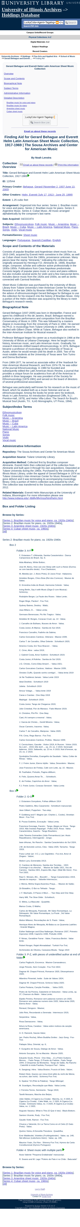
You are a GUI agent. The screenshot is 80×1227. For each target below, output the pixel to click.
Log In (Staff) (40, 1189)
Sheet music (30, 235)
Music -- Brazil (10, 420)
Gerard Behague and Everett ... (18, 58)
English (57, 240)
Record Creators (40, 51)
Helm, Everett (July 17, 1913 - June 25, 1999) (47, 194)
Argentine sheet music (16, 108)
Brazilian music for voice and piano (21, 103)
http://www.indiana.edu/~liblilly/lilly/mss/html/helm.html (32, 498)
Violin (14, 229)
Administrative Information (17, 93)
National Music (62, 227)
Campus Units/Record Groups (39, 32)
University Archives (10, 56)
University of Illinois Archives (32, 9)
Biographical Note (13, 83)
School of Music (68, 56)
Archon (37, 1206)
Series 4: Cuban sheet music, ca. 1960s (25, 528)
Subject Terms (11, 88)
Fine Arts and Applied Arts (45, 56)
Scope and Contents (14, 78)
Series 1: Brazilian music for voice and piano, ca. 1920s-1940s (38, 520)
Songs (6, 229)
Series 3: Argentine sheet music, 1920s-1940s (29, 526)
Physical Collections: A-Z (40, 37)
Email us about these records (40, 131)
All (4, 531)
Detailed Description (14, 98)
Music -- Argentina (58, 224)
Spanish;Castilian (41, 240)
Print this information (67, 165)
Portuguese (23, 240)
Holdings (26, 56)
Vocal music (25, 229)
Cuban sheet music (15, 111)
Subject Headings (40, 47)
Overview (8, 73)
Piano (75, 227)
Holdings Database (21, 15)
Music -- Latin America (39, 227)
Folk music (41, 224)
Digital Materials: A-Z (40, 42)
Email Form (46, 1196)
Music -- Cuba (18, 227)
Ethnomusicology (24, 224)
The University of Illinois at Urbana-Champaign (47, 1208)
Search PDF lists (31, 26)
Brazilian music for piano (17, 105)
